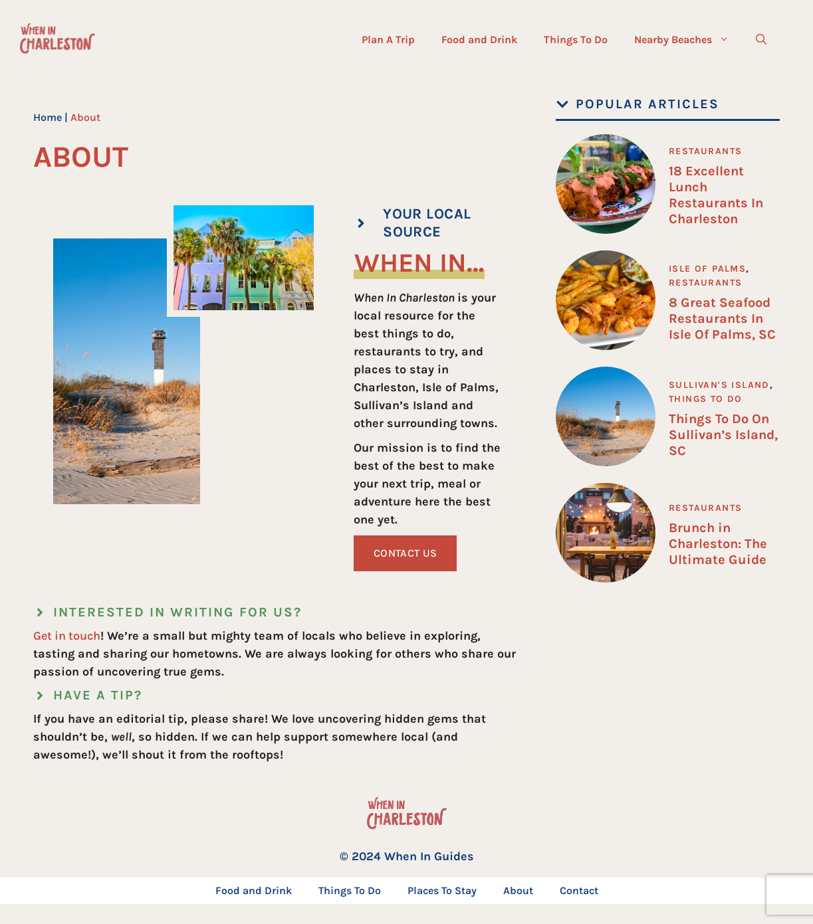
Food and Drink (479, 39)
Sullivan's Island (719, 385)
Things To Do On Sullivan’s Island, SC (723, 434)
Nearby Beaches (688, 40)
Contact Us (405, 553)
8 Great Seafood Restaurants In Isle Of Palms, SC (722, 318)
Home (47, 117)
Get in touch (66, 635)
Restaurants (705, 151)
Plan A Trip (388, 39)
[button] (761, 40)
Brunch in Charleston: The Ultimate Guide (718, 543)
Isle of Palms (707, 268)
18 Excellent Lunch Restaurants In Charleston (716, 195)
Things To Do (576, 39)
